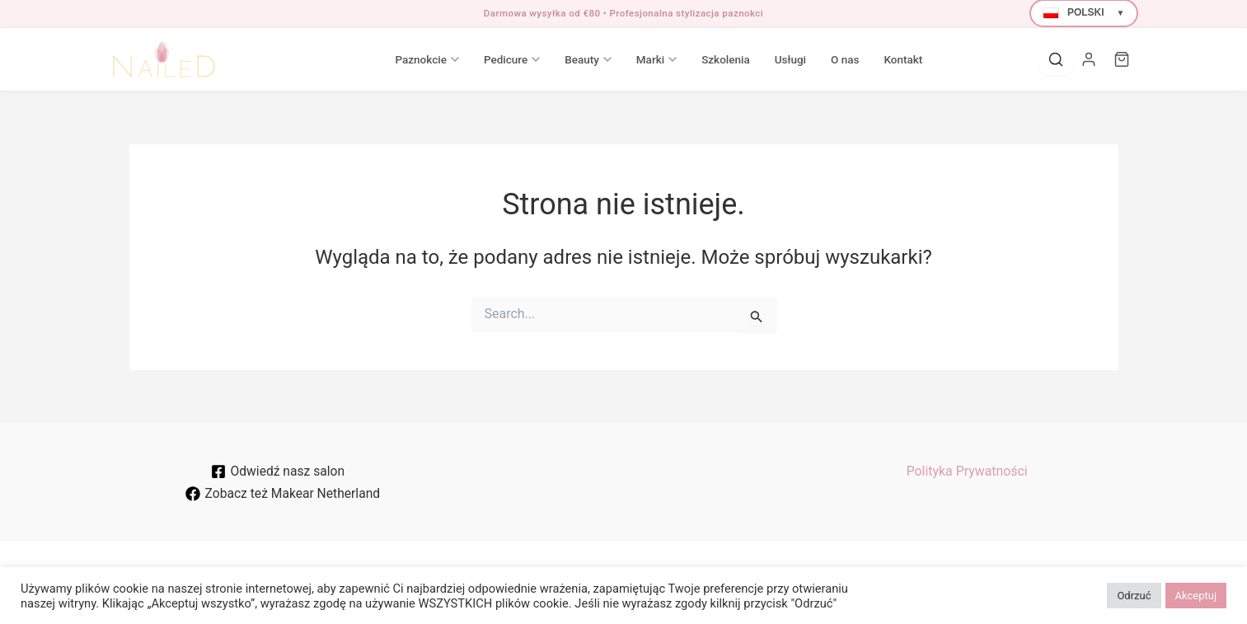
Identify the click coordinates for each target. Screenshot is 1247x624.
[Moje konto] (1088, 59)
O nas (814, 59)
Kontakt (873, 59)
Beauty (558, 59)
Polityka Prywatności (967, 471)
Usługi (760, 59)
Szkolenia (696, 59)
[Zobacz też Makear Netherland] (282, 493)
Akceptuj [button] (1196, 595)
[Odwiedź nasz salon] (278, 471)
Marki (626, 59)
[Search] (1055, 59)
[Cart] (1121, 59)
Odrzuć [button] (1134, 595)
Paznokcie (397, 59)
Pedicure (481, 59)
